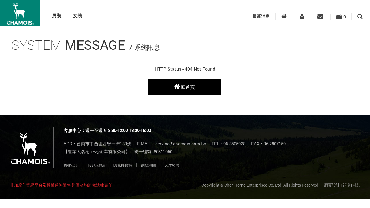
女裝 (77, 15)
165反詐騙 (96, 165)
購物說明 (71, 165)
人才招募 (172, 165)
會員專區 (302, 16)
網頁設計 (332, 185)
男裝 (56, 15)
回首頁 (184, 86)
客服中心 (320, 16)
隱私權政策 (122, 165)
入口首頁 (284, 16)
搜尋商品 (360, 16)
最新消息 (261, 16)
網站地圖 (148, 165)
